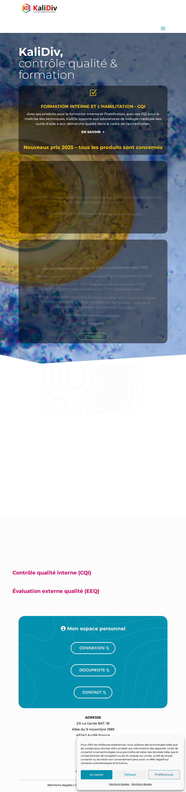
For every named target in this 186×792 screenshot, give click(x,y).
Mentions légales (119, 784)
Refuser (130, 774)
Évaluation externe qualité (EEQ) (55, 591)
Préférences (164, 774)
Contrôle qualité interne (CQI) (51, 573)
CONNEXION (92, 648)
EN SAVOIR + (93, 132)
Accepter (97, 774)
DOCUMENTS (92, 670)
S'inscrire (93, 336)
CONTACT (92, 692)
